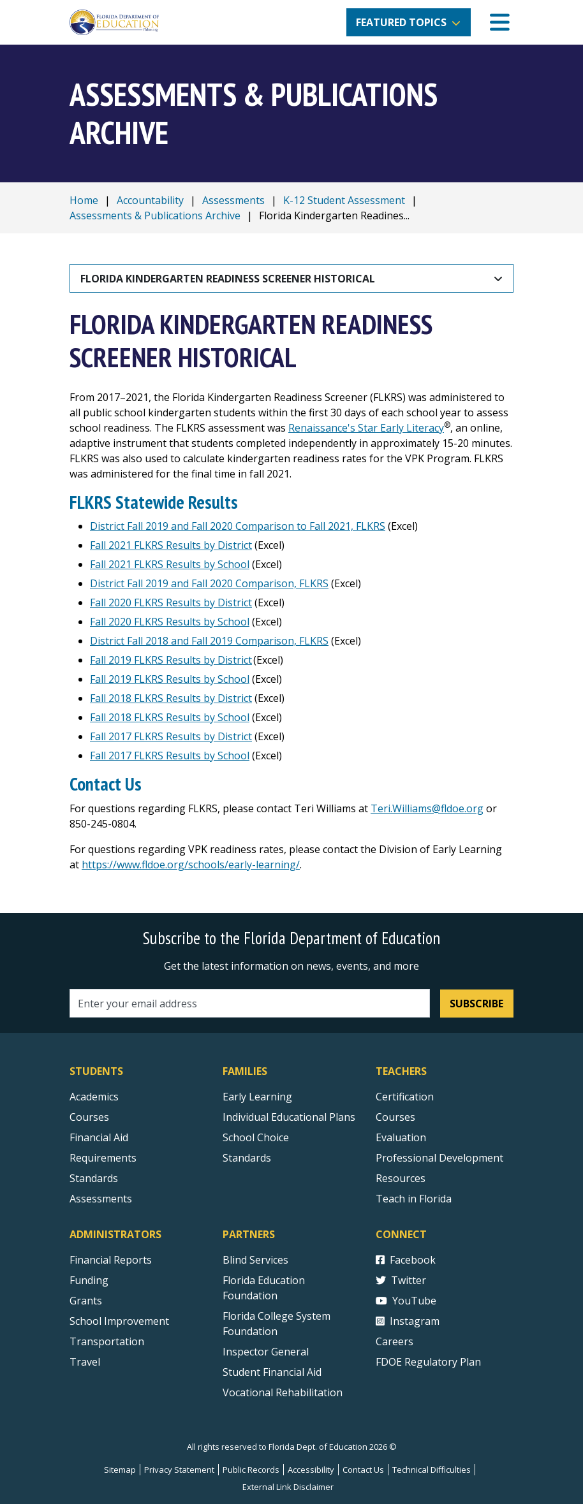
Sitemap (120, 1469)
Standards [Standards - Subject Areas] (94, 1178)
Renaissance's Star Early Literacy (366, 428)
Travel (85, 1362)
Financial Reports (111, 1260)
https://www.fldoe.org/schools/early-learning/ (191, 865)
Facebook (406, 1260)
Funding (89, 1280)
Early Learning (257, 1097)
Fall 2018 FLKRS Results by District (171, 698)
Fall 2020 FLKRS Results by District (171, 602)
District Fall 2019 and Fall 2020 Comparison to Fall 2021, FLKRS (237, 526)
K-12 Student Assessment (344, 200)
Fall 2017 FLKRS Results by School (169, 755)
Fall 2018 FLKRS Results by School (169, 717)
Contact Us (363, 1469)
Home (84, 200)
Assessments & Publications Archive (155, 215)
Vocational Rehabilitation (283, 1392)
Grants (86, 1301)
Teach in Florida (414, 1199)
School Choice (256, 1137)
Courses (89, 1117)
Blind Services (255, 1260)
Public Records (251, 1469)
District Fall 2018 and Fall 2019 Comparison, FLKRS (209, 641)
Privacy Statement (179, 1469)
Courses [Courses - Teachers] (395, 1117)
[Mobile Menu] (499, 22)
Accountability (150, 200)
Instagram (407, 1321)
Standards (247, 1158)
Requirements (103, 1158)
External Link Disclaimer (288, 1487)
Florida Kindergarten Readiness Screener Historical (227, 279)
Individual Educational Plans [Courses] (289, 1117)
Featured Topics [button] (401, 22)
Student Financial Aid (272, 1372)
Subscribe (476, 1004)
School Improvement (119, 1321)
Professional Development (439, 1158)
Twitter (401, 1280)
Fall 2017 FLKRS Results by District (171, 736)
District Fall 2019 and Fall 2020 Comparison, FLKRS (209, 583)
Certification (405, 1097)
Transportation (107, 1341)
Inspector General (266, 1352)
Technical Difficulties (431, 1469)
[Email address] (250, 1003)
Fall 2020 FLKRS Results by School (169, 622)
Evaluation (401, 1137)
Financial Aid (99, 1137)
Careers (394, 1341)
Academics (94, 1097)
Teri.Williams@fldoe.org (427, 808)
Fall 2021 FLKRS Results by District (171, 545)
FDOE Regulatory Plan (428, 1362)
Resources (400, 1178)
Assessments (233, 200)
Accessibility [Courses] (311, 1469)
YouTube (406, 1301)
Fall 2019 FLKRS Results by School (169, 679)
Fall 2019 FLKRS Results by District (171, 660)
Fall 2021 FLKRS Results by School (169, 564)
